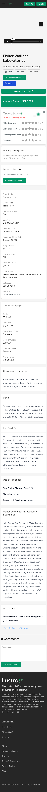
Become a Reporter (14, 180)
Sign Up (29, 4)
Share (21, 72)
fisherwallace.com (11, 294)
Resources (7, 727)
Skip (41, 123)
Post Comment (11, 665)
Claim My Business (14, 78)
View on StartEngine (23, 91)
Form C (9, 83)
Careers (5, 737)
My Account (7, 732)
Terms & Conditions (11, 761)
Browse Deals (8, 722)
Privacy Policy (8, 766)
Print (8, 72)
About (4, 746)
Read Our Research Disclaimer (16, 628)
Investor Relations (10, 751)
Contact (5, 756)
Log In (41, 4)
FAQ (4, 771)
